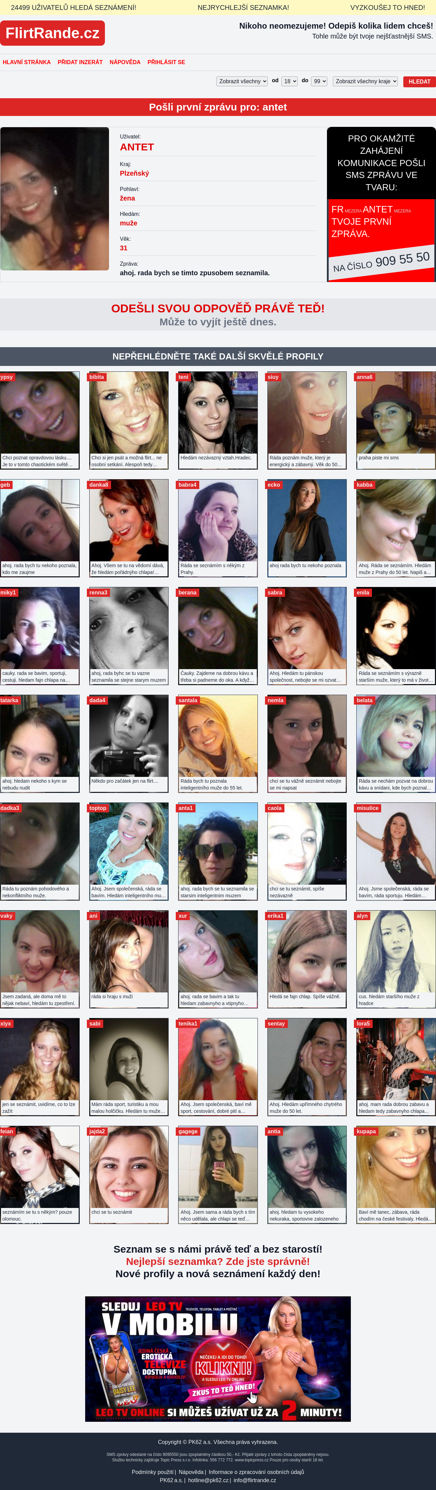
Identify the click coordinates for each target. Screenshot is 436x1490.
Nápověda (125, 62)
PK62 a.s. (171, 1480)
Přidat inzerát (80, 62)
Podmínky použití (153, 1472)
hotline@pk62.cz (208, 1480)
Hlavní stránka (27, 62)
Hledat (420, 82)
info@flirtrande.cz (255, 1480)
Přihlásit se (166, 62)
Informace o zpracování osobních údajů (256, 1472)
